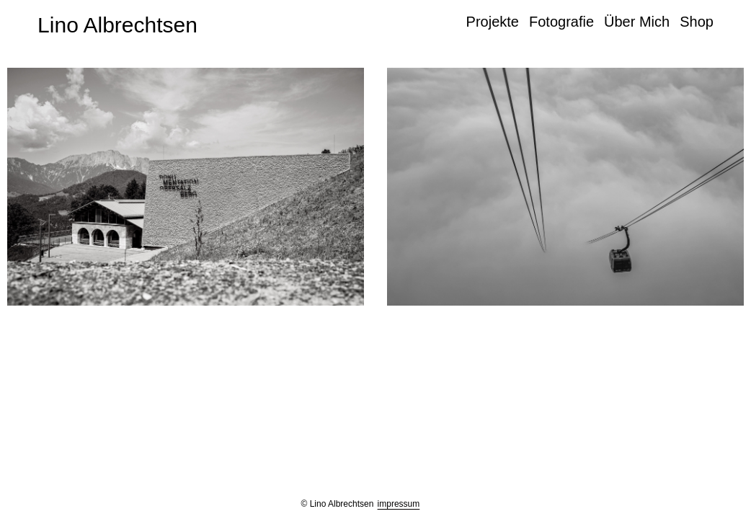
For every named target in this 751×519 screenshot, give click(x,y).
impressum (399, 504)
